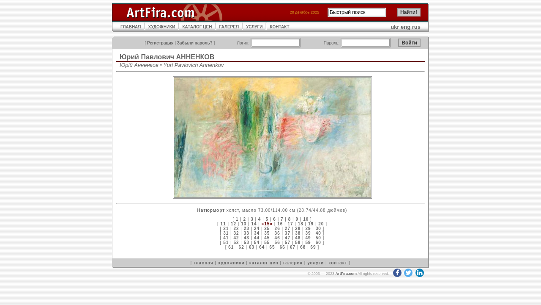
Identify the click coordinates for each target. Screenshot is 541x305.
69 (313, 247)
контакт (337, 263)
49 (308, 238)
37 (287, 233)
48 (298, 238)
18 (300, 224)
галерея (293, 263)
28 (298, 228)
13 (243, 224)
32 (236, 233)
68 (303, 247)
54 (257, 242)
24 (257, 228)
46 (277, 238)
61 (231, 247)
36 (277, 233)
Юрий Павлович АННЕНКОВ (167, 57)
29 (308, 228)
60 (318, 242)
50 (318, 238)
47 (287, 238)
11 (223, 224)
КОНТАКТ (279, 27)
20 (321, 224)
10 (306, 219)
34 (257, 233)
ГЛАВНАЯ (130, 27)
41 (226, 238)
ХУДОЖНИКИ (161, 27)
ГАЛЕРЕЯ (229, 27)
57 (287, 242)
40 (318, 233)
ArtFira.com (346, 274)
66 (282, 247)
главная (203, 263)
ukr (395, 27)
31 (226, 233)
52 (236, 242)
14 (254, 224)
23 (246, 228)
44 (257, 238)
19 (311, 224)
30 (318, 228)
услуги (315, 263)
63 (251, 247)
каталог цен (264, 263)
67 (292, 247)
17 (290, 224)
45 (267, 238)
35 (267, 233)
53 (246, 242)
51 (226, 242)
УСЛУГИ (254, 27)
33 (246, 233)
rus (416, 27)
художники (231, 263)
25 (267, 228)
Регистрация (160, 43)
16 (280, 224)
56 (277, 242)
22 (236, 228)
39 (308, 233)
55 (267, 242)
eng (405, 27)
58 (298, 242)
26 (277, 228)
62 (241, 247)
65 (272, 247)
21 (226, 228)
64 (262, 247)
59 (308, 242)
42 (236, 238)
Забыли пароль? (195, 43)
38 (298, 233)
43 (246, 238)
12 (233, 224)
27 (287, 228)
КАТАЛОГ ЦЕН (197, 27)
